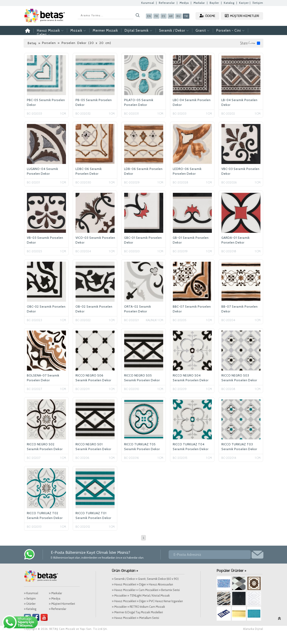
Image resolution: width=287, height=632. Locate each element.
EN (149, 16)
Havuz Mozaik (50, 30)
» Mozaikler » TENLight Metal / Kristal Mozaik (141, 595)
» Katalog (30, 609)
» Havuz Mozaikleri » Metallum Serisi (135, 618)
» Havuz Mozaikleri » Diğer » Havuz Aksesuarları (142, 584)
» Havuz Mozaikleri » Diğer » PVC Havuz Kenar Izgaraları (147, 601)
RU (178, 16)
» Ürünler (29, 604)
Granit (203, 30)
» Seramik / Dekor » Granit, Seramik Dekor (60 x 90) (145, 579)
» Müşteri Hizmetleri (62, 604)
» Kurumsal (31, 593)
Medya (184, 3)
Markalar (199, 3)
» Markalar (55, 593)
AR (171, 16)
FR (156, 16)
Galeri (43, 34)
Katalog (229, 3)
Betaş (32, 43)
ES (163, 16)
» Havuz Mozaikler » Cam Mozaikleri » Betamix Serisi (146, 590)
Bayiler (214, 3)
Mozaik (78, 30)
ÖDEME (207, 16)
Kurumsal (147, 3)
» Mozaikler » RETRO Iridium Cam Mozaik (138, 607)
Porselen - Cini (230, 30)
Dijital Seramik (138, 30)
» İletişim (30, 598)
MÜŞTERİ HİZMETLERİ (242, 16)
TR (186, 16)
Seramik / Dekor (174, 30)
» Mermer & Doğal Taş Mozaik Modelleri (137, 612)
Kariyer (244, 3)
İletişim (258, 3)
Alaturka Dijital (253, 628)
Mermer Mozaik (105, 30)
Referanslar (167, 3)
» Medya (54, 598)
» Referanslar (57, 609)
